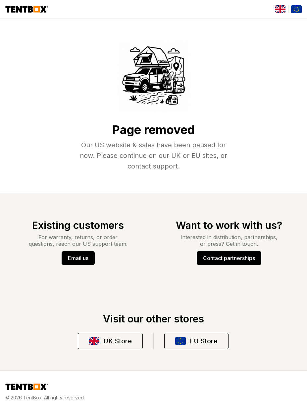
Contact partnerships (229, 258)
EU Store (196, 341)
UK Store (110, 341)
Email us (78, 258)
